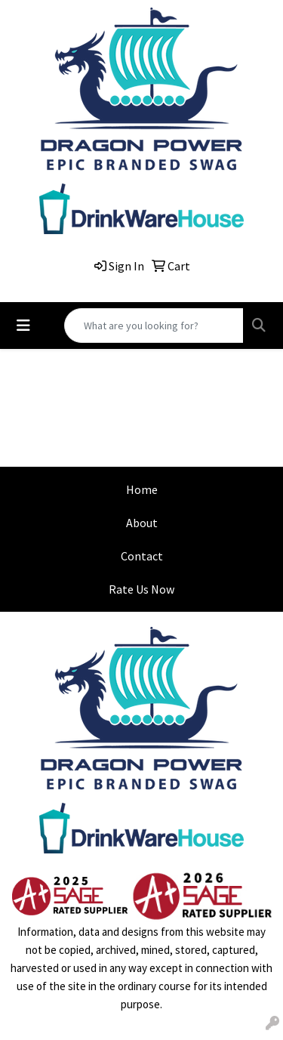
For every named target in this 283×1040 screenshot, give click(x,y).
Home (142, 489)
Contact (142, 555)
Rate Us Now (141, 589)
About (142, 522)
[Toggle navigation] (23, 325)
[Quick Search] (154, 325)
